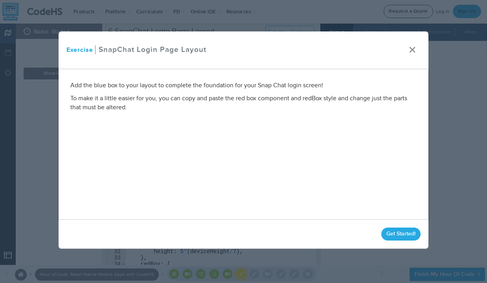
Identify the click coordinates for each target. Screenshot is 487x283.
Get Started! (400, 233)
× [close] (412, 50)
